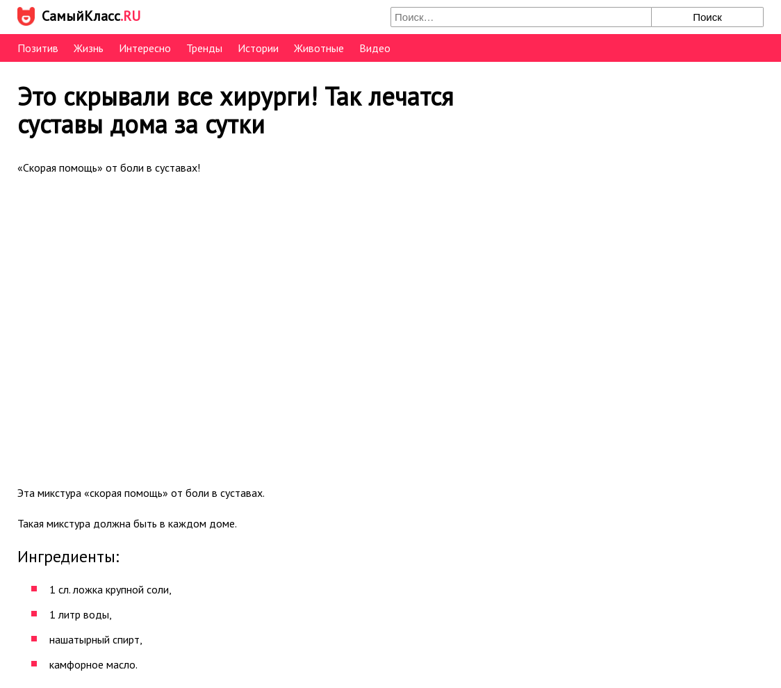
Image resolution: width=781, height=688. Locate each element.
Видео (374, 48)
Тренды (204, 48)
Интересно (145, 48)
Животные (319, 48)
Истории (258, 48)
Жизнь (89, 48)
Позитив (37, 48)
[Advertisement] (267, 329)
